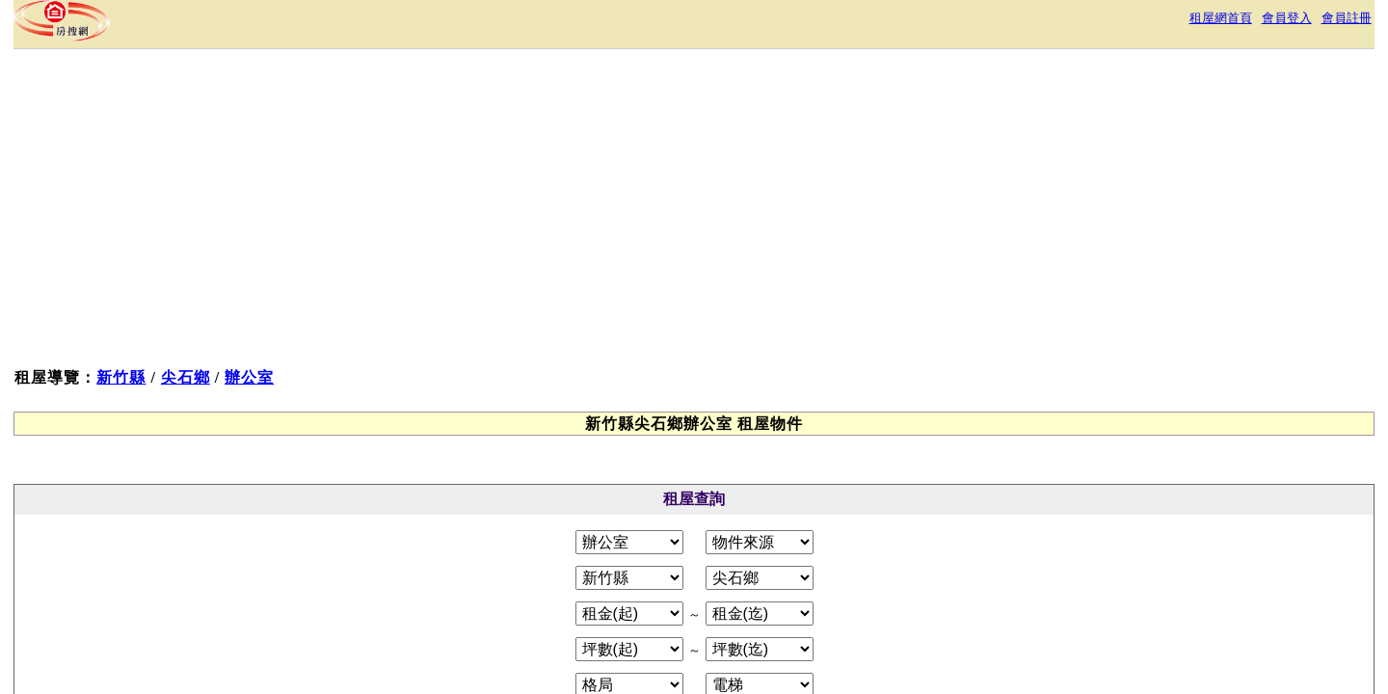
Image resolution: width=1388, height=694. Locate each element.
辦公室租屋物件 (324, 351)
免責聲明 (744, 522)
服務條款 (574, 522)
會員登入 (1054, 23)
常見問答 (821, 522)
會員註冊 (1126, 23)
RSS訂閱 (896, 522)
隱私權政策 (659, 522)
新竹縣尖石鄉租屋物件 (347, 323)
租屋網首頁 (975, 23)
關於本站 (497, 522)
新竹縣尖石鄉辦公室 (339, 379)
